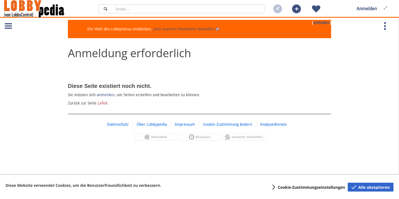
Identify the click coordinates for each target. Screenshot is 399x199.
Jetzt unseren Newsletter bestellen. (184, 29)
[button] (296, 8)
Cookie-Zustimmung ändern (227, 124)
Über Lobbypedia (152, 124)
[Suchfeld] (188, 8)
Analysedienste (273, 124)
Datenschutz (118, 124)
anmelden (105, 95)
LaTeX (103, 103)
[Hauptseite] (43, 9)
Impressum (185, 124)
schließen (321, 22)
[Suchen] (105, 8)
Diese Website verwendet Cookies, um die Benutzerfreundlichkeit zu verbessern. (83, 185)
